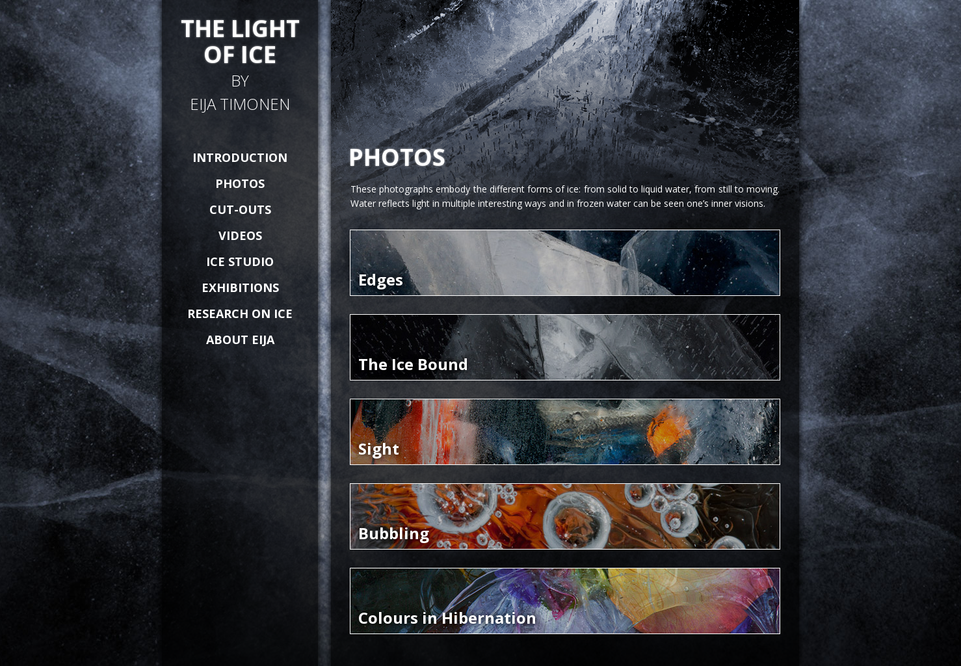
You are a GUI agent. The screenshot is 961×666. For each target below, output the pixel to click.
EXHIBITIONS (240, 287)
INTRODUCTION (239, 157)
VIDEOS (240, 235)
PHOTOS (240, 183)
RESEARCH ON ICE (240, 313)
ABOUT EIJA (240, 339)
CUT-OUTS (240, 209)
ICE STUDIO (240, 261)
